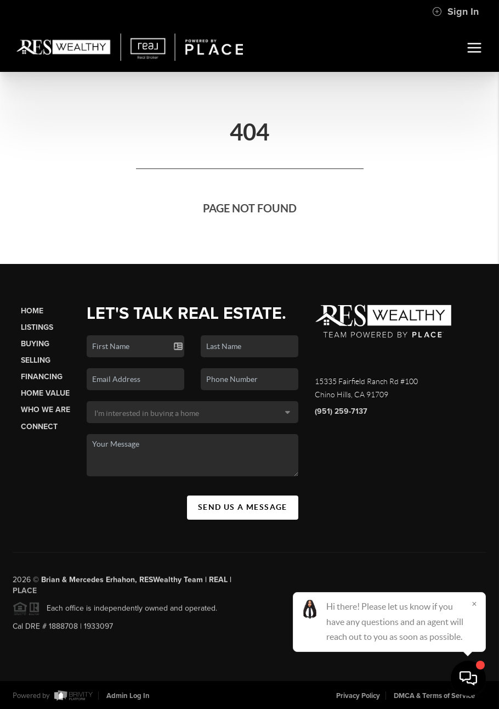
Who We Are (45, 409)
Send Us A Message (242, 507)
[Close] (474, 603)
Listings (37, 327)
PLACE (25, 593)
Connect (39, 426)
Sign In (455, 11)
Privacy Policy (358, 695)
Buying (35, 343)
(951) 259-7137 (341, 411)
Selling (35, 360)
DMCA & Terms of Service (434, 695)
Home (32, 311)
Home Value (45, 393)
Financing (42, 376)
